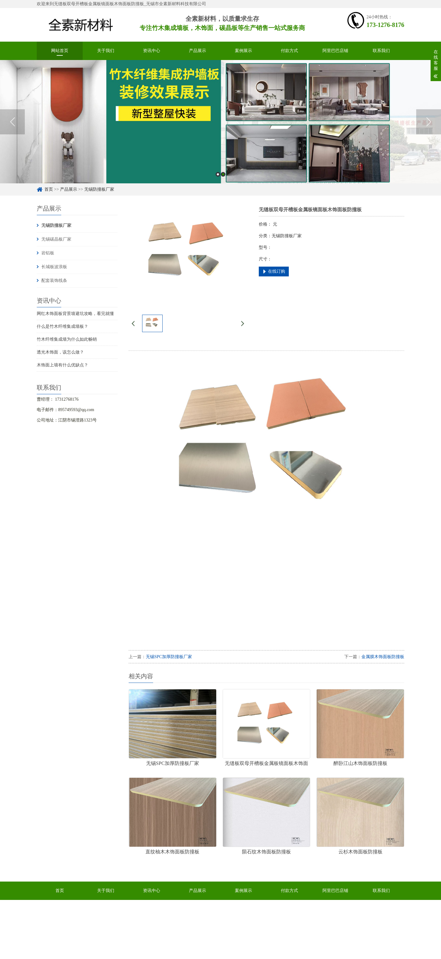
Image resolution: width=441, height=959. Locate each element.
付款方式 (289, 50)
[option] (220, 121)
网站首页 (59, 50)
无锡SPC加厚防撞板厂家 (169, 656)
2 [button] (223, 174)
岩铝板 (47, 253)
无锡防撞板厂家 (99, 189)
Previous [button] (12, 121)
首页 (48, 189)
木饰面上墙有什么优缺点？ (62, 365)
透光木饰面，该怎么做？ (60, 352)
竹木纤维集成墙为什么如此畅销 (67, 339)
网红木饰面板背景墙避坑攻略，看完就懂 (75, 313)
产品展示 (197, 50)
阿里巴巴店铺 (335, 50)
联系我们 (381, 50)
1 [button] (218, 174)
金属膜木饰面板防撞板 (382, 656)
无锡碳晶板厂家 (56, 239)
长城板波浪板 (54, 266)
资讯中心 (151, 50)
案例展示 (243, 50)
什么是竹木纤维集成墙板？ (62, 326)
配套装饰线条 (54, 280)
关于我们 (105, 50)
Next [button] (428, 121)
